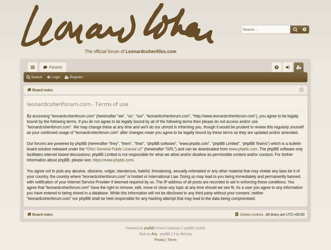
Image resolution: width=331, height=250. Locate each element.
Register (76, 77)
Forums (55, 67)
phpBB (149, 228)
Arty (154, 234)
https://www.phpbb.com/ (112, 160)
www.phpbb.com (243, 149)
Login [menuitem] (289, 68)
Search (36, 77)
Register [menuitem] (300, 68)
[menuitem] (277, 67)
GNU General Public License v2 (114, 149)
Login (56, 77)
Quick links (33, 68)
